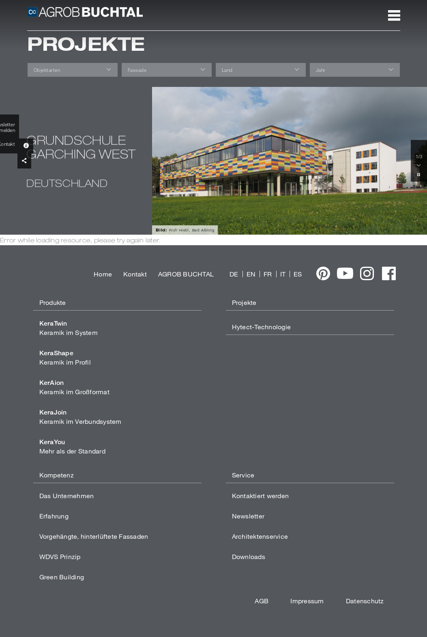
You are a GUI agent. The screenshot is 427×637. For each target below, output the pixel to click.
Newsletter (248, 516)
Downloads (248, 556)
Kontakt (135, 274)
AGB (261, 601)
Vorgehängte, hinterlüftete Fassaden (93, 536)
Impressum (307, 601)
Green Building (61, 577)
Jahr (321, 70)
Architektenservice (260, 536)
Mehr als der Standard (72, 446)
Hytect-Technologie (261, 326)
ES (298, 274)
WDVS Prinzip (60, 556)
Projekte (244, 302)
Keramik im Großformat (74, 387)
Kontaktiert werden (260, 495)
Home (103, 274)
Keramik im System (68, 328)
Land (227, 70)
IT (283, 274)
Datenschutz (365, 601)
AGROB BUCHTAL (186, 274)
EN (251, 274)
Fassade (137, 70)
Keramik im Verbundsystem (80, 416)
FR (268, 274)
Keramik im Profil (65, 357)
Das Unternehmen (66, 495)
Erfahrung (54, 516)
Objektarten (47, 70)
